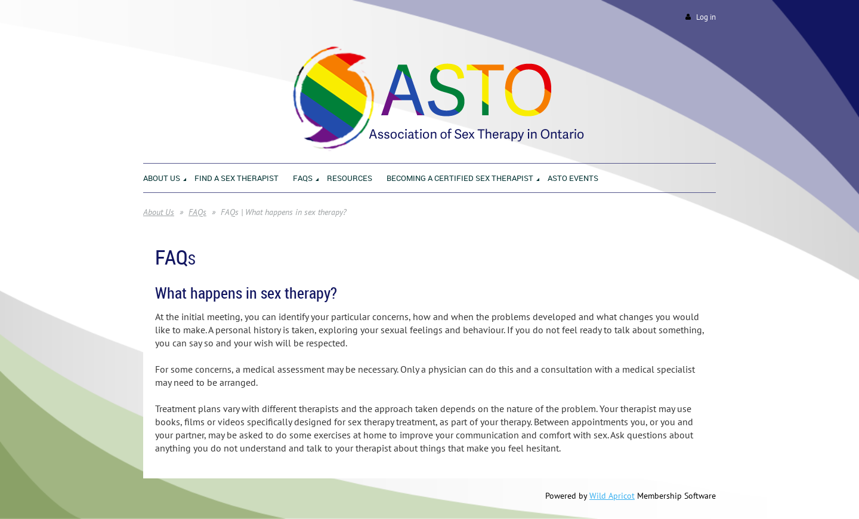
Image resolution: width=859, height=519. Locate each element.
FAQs (197, 212)
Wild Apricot (612, 495)
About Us (158, 212)
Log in (706, 17)
